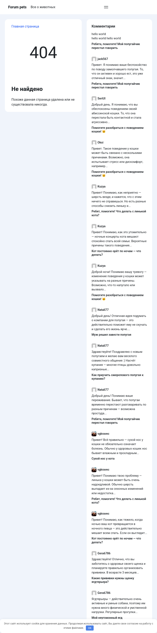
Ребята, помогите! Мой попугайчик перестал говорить (116, 46)
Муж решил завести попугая (111, 334)
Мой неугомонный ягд (107, 618)
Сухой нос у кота (103, 458)
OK (89, 628)
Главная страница (25, 26)
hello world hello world (106, 38)
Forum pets (17, 7)
